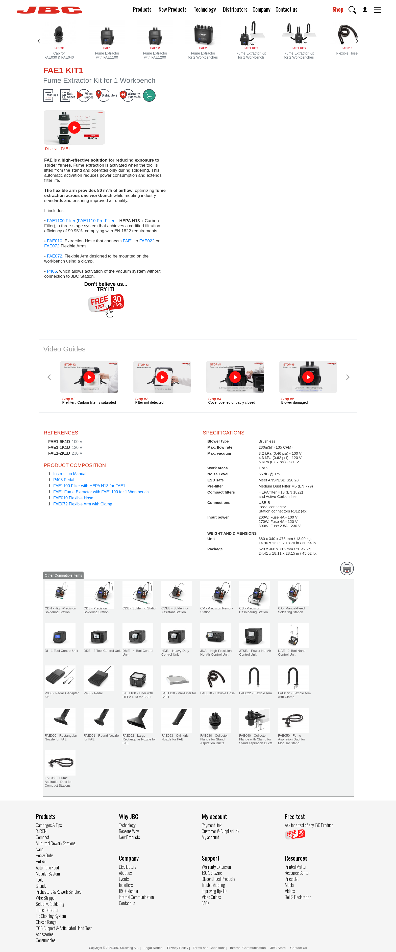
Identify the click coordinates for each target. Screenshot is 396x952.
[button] (352, 10)
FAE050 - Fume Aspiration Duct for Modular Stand (291, 739)
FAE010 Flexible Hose (73, 498)
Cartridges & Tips (49, 825)
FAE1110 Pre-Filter (96, 220)
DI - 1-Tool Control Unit (61, 651)
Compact (42, 837)
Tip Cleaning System (51, 916)
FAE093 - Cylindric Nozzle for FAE (175, 737)
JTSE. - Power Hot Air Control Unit (255, 652)
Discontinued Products (218, 879)
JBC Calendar (128, 891)
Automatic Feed (47, 867)
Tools (39, 879)
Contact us (287, 9)
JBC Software (212, 872)
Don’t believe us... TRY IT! (105, 286)
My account (210, 837)
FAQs (205, 903)
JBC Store (278, 948)
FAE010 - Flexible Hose (217, 693)
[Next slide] (347, 377)
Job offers (126, 885)
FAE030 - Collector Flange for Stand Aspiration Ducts (214, 739)
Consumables (45, 940)
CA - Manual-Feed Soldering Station (291, 610)
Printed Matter (296, 866)
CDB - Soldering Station (139, 608)
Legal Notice (154, 948)
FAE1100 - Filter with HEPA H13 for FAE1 (137, 695)
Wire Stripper (46, 897)
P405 (52, 271)
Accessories (44, 934)
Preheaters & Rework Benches (58, 891)
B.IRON (41, 831)
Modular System (48, 873)
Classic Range (46, 922)
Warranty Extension (216, 866)
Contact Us (298, 948)
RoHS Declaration (298, 897)
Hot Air (41, 861)
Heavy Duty (44, 855)
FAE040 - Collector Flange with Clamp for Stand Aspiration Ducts (256, 739)
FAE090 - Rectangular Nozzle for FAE (61, 737)
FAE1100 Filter (61, 220)
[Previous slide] (49, 377)
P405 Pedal (63, 480)
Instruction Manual (69, 474)
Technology (205, 9)
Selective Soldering (50, 903)
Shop (337, 9)
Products (142, 9)
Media (289, 885)
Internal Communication (136, 897)
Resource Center (297, 872)
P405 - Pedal (93, 693)
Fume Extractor (47, 910)
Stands (41, 885)
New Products (173, 9)
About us (125, 872)
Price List (292, 879)
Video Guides (211, 897)
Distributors (235, 9)
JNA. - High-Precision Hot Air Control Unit (216, 652)
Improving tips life (214, 891)
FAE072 (52, 246)
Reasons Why (129, 831)
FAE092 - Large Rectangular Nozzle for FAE (139, 739)
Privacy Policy (177, 948)
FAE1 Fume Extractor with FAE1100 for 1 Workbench (101, 492)
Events (124, 879)
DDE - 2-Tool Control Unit (102, 651)
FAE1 (128, 241)
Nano (39, 849)
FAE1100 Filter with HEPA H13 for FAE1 (89, 486)
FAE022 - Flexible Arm (255, 693)
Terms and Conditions (209, 948)
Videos (290, 891)
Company (261, 9)
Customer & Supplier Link (220, 831)
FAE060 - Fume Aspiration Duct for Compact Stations (58, 781)
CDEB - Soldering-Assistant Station (174, 610)
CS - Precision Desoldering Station (253, 610)
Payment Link (211, 825)
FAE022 (147, 241)
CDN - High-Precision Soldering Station (60, 610)
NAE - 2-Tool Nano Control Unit (291, 652)
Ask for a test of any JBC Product (309, 825)
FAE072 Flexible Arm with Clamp (82, 504)
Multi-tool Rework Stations (55, 843)
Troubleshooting (213, 885)
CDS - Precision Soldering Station (96, 610)
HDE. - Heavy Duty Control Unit (175, 652)
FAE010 (54, 241)
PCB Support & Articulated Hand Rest (64, 928)
